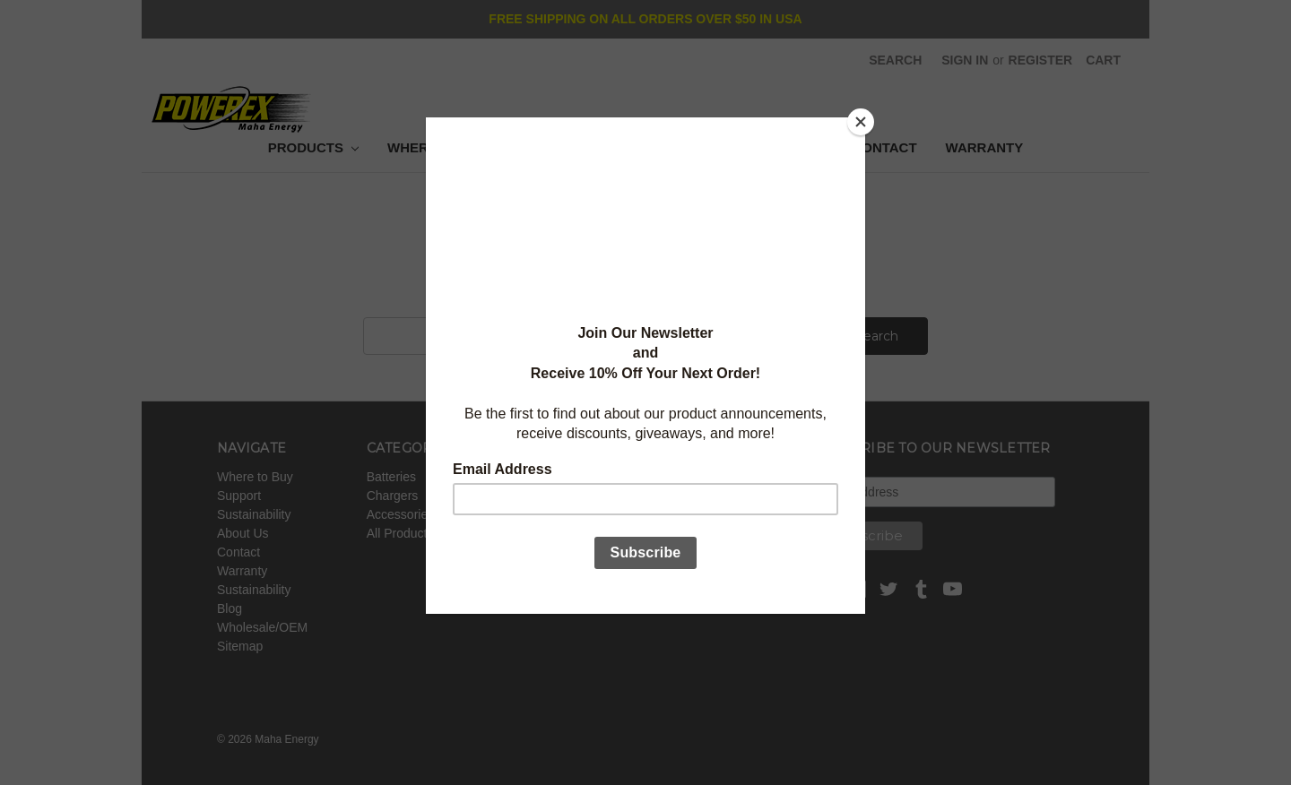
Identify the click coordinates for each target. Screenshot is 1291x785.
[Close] (860, 121)
